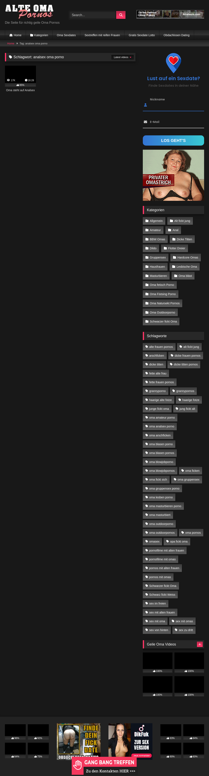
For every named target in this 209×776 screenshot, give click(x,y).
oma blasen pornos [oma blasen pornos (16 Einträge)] (161, 449)
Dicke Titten (184, 238)
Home (17, 35)
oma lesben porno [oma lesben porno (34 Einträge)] (161, 493)
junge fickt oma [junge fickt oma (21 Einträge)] (159, 405)
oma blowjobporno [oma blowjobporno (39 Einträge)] (161, 458)
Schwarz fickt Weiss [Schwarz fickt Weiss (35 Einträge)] (162, 591)
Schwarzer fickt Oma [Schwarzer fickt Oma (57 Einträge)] (162, 582)
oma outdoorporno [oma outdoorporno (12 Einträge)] (161, 520)
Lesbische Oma (186, 265)
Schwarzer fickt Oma (163, 318)
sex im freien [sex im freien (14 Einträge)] (157, 600)
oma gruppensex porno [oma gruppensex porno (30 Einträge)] (164, 484)
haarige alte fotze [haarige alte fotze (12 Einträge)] (160, 396)
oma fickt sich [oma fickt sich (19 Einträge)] (158, 476)
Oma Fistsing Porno (163, 291)
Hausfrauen (157, 265)
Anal (175, 229)
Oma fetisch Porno (162, 282)
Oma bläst (185, 274)
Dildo (153, 247)
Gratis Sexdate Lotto (142, 35)
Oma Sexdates (66, 35)
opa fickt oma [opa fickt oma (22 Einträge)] (179, 538)
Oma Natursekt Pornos (165, 300)
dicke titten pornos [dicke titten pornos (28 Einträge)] (186, 361)
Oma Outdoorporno (162, 309)
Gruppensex (158, 256)
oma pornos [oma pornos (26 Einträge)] (193, 529)
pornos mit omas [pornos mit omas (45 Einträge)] (160, 573)
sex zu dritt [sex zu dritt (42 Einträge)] (186, 626)
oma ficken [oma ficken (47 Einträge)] (192, 467)
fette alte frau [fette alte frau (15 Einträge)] (157, 369)
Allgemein (156, 220)
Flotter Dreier (176, 247)
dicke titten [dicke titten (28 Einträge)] (156, 361)
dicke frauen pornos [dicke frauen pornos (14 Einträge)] (187, 352)
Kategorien (41, 35)
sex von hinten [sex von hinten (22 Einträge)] (158, 626)
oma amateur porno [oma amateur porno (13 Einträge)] (162, 414)
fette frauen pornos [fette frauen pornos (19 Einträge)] (161, 378)
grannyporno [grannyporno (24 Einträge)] (157, 387)
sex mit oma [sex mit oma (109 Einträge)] (157, 617)
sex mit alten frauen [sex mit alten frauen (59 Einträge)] (162, 608)
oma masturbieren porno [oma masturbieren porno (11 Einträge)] (165, 502)
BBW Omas (157, 238)
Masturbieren (158, 274)
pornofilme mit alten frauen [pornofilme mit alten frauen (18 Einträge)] (166, 546)
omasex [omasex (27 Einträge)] (154, 538)
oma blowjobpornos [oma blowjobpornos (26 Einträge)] (162, 467)
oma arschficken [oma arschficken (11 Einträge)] (160, 431)
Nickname (157, 99)
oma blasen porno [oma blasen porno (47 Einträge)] (161, 440)
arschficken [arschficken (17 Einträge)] (156, 352)
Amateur (155, 229)
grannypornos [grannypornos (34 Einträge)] (185, 387)
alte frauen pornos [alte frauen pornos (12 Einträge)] (161, 343)
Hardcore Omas (187, 256)
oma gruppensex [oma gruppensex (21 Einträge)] (188, 476)
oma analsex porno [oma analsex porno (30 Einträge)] (161, 422)
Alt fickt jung (182, 220)
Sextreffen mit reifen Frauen (102, 35)
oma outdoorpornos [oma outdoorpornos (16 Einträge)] (162, 529)
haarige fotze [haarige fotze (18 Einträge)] (190, 396)
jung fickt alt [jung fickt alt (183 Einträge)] (187, 405)
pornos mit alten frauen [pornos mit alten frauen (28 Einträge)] (164, 564)
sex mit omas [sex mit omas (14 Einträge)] (184, 617)
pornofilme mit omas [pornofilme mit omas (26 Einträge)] (162, 555)
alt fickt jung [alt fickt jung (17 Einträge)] (191, 343)
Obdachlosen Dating (177, 35)
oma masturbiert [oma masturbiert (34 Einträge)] (159, 511)
